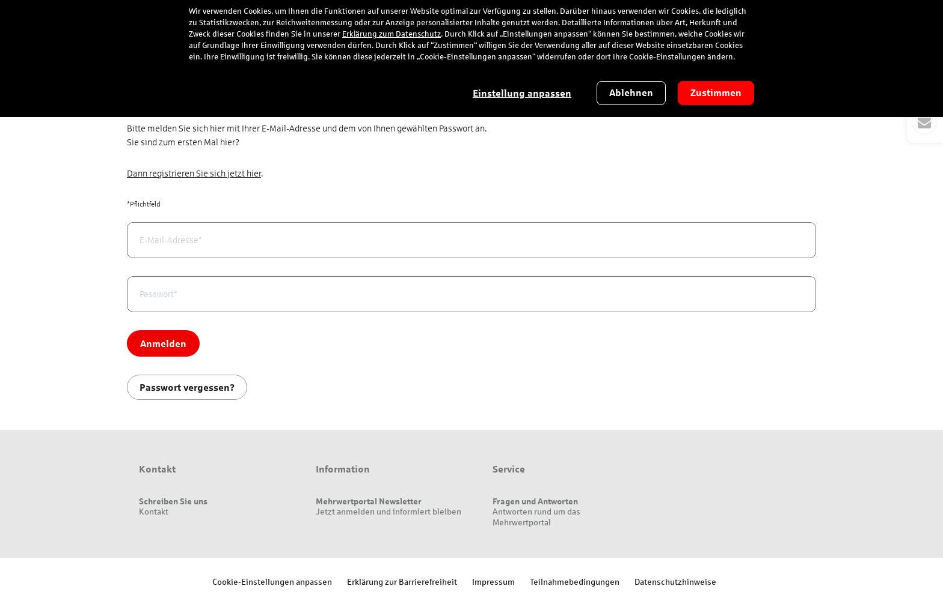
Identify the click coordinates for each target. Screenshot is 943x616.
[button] (925, 122)
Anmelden (163, 343)
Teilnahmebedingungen (574, 581)
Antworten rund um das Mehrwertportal (536, 516)
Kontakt (153, 511)
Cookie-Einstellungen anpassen (272, 581)
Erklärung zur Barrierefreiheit (402, 581)
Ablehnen (631, 93)
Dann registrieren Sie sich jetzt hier (194, 173)
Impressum (493, 581)
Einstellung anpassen (522, 93)
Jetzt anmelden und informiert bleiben (388, 511)
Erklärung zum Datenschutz (391, 34)
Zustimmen (716, 93)
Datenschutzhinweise (675, 581)
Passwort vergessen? (187, 387)
